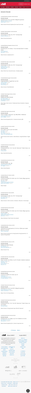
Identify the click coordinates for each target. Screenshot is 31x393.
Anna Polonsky (3, 84)
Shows (20, 7)
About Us (23, 338)
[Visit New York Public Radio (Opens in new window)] (15, 360)
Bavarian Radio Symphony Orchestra (7, 214)
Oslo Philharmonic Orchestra (6, 319)
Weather (4, 355)
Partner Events (4, 351)
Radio (3, 7)
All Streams (7, 7)
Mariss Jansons (3, 320)
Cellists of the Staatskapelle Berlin (6, 134)
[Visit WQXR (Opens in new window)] (8, 370)
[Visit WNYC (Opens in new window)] (7, 367)
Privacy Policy (4, 383)
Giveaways (4, 354)
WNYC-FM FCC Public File (13, 384)
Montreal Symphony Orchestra (6, 164)
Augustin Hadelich (4, 213)
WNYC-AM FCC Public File (12, 386)
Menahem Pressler (4, 261)
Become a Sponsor (22, 342)
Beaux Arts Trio (3, 264)
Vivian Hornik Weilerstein (5, 247)
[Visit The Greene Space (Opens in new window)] (23, 374)
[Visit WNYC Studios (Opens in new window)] (24, 367)
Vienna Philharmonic (4, 51)
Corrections (15, 383)
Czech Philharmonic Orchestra (6, 277)
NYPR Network (27, 0)
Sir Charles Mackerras (4, 278)
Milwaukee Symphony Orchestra (6, 20)
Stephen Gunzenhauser (5, 290)
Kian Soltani (3, 130)
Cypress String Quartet (4, 231)
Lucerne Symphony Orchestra (6, 115)
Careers (22, 345)
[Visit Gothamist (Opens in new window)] (15, 367)
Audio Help (12, 353)
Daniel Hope (3, 262)
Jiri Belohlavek (3, 100)
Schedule (12, 7)
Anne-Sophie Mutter (4, 197)
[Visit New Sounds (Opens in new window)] (23, 370)
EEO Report (4, 386)
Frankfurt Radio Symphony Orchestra (7, 182)
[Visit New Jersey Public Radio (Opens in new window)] (8, 374)
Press (23, 348)
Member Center (27, 4)
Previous (14, 330)
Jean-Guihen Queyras (4, 98)
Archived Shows (12, 350)
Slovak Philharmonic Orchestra (6, 289)
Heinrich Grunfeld (4, 82)
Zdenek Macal (3, 22)
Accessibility (9, 383)
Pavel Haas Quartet (4, 305)
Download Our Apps (12, 347)
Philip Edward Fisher (4, 67)
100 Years (16, 7)
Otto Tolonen (3, 133)
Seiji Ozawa (3, 52)
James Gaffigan (3, 116)
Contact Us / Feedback (23, 339)
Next (18, 330)
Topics (24, 7)
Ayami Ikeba (3, 198)
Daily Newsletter (4, 348)
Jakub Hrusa (3, 215)
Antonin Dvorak (4, 18)
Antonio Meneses (4, 263)
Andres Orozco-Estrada (5, 183)
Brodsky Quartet (3, 66)
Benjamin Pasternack (4, 35)
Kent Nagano (3, 165)
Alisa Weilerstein (3, 83)
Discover (27, 7)
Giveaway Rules (4, 384)
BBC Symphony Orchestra (5, 99)
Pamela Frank (3, 275)
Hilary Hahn (3, 181)
